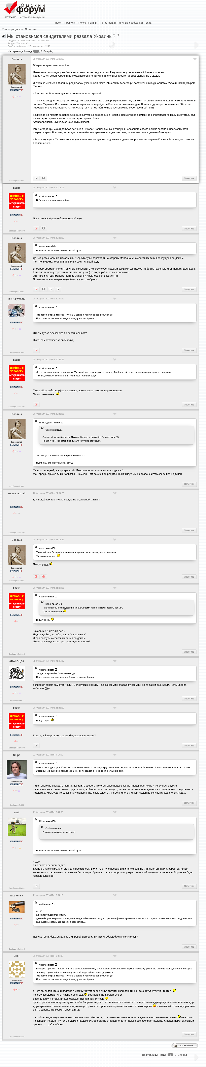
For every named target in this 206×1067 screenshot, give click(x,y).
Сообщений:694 (16, 805)
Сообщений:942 (16, 180)
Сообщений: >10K (16, 231)
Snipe (16, 754)
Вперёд (48, 51)
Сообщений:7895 (16, 352)
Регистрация (108, 22)
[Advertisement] (106, 160)
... (62, 430)
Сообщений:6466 (16, 888)
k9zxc (16, 187)
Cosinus (16, 59)
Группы (92, 22)
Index (58, 22)
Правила (69, 22)
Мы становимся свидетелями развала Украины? (61, 36)
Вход (148, 22)
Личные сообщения (131, 22)
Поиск (82, 22)
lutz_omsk (16, 895)
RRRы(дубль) (17, 298)
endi (17, 812)
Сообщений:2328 (16, 1037)
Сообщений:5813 (16, 700)
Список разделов (12, 29)
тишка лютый (16, 493)
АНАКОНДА (16, 661)
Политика (31, 29)
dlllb (17, 956)
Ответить (189, 178)
